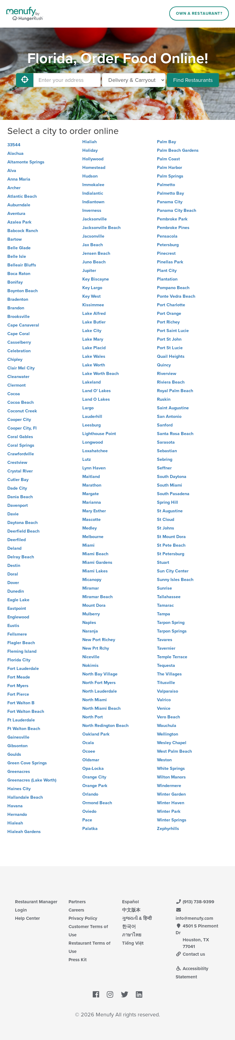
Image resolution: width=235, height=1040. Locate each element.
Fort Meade (18, 677)
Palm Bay (166, 141)
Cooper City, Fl (22, 428)
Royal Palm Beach (175, 390)
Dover (13, 582)
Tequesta (166, 665)
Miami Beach (95, 553)
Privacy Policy (83, 918)
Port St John (169, 339)
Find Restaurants (193, 80)
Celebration (19, 351)
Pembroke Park (172, 219)
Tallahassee (169, 596)
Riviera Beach (171, 382)
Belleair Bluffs (21, 265)
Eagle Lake (18, 599)
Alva (11, 170)
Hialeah (15, 823)
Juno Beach (94, 262)
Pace (87, 820)
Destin (13, 565)
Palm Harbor (169, 167)
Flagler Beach (21, 642)
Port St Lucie (170, 347)
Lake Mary (92, 339)
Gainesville (18, 737)
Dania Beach (20, 496)
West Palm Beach (174, 751)
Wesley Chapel (171, 742)
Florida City (18, 660)
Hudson (90, 176)
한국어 (129, 926)
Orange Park (94, 785)
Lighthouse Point (99, 433)
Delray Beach (20, 557)
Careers (76, 910)
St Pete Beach (171, 545)
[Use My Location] (25, 80)
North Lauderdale (99, 691)
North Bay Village (100, 674)
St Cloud (165, 519)
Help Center (27, 918)
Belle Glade (19, 247)
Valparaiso (167, 691)
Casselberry (19, 342)
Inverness (91, 210)
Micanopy (91, 579)
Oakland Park (96, 734)
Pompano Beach (173, 287)
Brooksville (18, 316)
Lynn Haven (94, 468)
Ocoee (88, 751)
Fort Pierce (18, 694)
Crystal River (20, 471)
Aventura (16, 213)
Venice (163, 708)
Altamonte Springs (25, 162)
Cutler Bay (17, 479)
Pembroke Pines (173, 227)
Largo (88, 408)
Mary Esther (94, 511)
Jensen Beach (96, 253)
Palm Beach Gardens (178, 150)
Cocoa (13, 393)
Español (130, 901)
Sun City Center (172, 571)
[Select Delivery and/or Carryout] (134, 80)
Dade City (17, 488)
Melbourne (92, 536)
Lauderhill (92, 416)
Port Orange (169, 313)
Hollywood (92, 159)
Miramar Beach (97, 596)
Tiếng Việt (133, 943)
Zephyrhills (168, 828)
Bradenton (17, 299)
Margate (90, 493)
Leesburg (91, 425)
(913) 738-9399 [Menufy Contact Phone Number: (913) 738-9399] (195, 901)
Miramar (90, 588)
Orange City (94, 777)
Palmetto (166, 184)
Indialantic (92, 193)
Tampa (163, 614)
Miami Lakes (95, 571)
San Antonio (169, 416)
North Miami (94, 699)
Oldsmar (90, 760)
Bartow (14, 239)
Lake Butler (94, 322)
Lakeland (91, 382)
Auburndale (18, 205)
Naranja (90, 631)
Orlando (90, 794)
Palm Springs (170, 176)
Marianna (91, 502)
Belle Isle (16, 256)
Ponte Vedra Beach (176, 296)
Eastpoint (16, 608)
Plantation (167, 279)
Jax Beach (92, 244)
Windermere (169, 785)
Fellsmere (17, 634)
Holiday (90, 150)
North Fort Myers (99, 682)
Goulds (14, 754)
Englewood (18, 617)
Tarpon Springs (172, 631)
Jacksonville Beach (101, 227)
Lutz (86, 459)
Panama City (169, 202)
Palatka (90, 828)
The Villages (169, 674)
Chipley (14, 359)
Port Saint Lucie (173, 330)
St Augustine (170, 511)
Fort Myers (17, 685)
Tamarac (165, 605)
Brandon (15, 308)
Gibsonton (17, 745)
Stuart (163, 562)
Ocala (88, 742)
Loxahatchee (95, 450)
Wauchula (166, 725)
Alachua (15, 153)
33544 (14, 144)
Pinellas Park (170, 262)
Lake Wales (93, 356)
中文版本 (131, 910)
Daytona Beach (22, 522)
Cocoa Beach (20, 402)
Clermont (16, 385)
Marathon (91, 485)
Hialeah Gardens (24, 831)
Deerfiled (16, 539)
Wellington (167, 734)
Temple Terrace (172, 657)
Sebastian (167, 450)
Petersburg (168, 244)
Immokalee (93, 184)
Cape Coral (18, 333)
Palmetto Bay (170, 193)
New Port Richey (98, 639)
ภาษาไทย (131, 935)
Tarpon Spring (171, 622)
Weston (164, 760)
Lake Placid (94, 347)
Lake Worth (93, 365)
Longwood (92, 442)
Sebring (164, 459)
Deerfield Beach (23, 531)
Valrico (164, 699)
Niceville (90, 657)
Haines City (19, 788)
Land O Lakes (96, 399)
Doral (12, 574)
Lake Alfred (94, 313)
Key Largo (92, 287)
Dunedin (15, 591)
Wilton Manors (171, 777)
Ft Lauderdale (21, 720)
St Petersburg (170, 553)
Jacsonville (93, 236)
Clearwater (18, 376)
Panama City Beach (176, 210)
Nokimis (90, 665)
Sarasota (166, 442)
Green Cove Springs (27, 763)
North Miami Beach (101, 708)
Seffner (164, 468)
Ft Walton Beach (23, 728)
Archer (14, 187)
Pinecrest (166, 253)
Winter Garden (171, 794)
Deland (14, 548)
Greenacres (18, 771)
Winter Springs (171, 820)
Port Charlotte (171, 305)
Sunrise (164, 588)
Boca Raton (18, 273)
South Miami (169, 485)
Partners (77, 901)
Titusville (166, 682)
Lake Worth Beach (100, 373)
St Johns (165, 528)
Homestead (93, 167)
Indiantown (93, 202)
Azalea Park (19, 222)
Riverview (166, 373)
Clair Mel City (21, 368)
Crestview (17, 462)
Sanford (165, 425)
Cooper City (19, 419)
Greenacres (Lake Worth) (31, 780)
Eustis (13, 625)
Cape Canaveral (23, 325)
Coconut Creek (22, 411)
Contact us (190, 954)
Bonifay (15, 282)
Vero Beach (168, 717)
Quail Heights (171, 356)
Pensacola (167, 236)
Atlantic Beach (22, 196)
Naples (89, 622)
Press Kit (78, 959)
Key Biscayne (95, 279)
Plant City (167, 270)
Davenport (17, 505)
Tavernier (166, 648)
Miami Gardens (97, 562)
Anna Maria (18, 179)
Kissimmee (93, 305)
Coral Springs (20, 445)
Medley (89, 528)
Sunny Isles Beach (175, 579)
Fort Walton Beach (25, 711)
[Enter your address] (67, 80)
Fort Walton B (21, 702)
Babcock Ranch (22, 230)
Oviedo (89, 811)
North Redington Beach (105, 725)
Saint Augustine (173, 408)
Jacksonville (94, 219)
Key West (91, 296)
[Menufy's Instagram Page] (110, 994)
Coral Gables (20, 436)
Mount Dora (94, 605)
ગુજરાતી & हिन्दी (137, 918)
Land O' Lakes (96, 390)
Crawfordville (20, 454)
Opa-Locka (93, 768)
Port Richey (168, 322)
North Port (92, 717)
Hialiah (89, 141)
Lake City (91, 330)
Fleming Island (21, 651)
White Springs (171, 768)
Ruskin (163, 399)
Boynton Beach (22, 290)
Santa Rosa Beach (175, 433)
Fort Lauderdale (23, 668)
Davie (13, 514)
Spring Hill (167, 502)
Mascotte (91, 519)
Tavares (164, 639)
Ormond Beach (97, 802)
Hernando (17, 814)
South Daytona (171, 476)
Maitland (91, 476)
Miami (88, 545)
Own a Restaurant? (199, 13)
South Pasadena (173, 493)
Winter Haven (170, 802)
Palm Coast (168, 159)
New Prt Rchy (95, 648)
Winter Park (169, 811)
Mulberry (91, 614)
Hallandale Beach (25, 797)
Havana (15, 806)
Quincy (164, 365)
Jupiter (89, 270)
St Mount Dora (171, 536)
